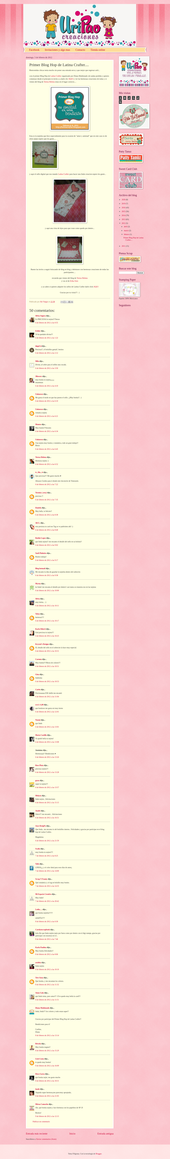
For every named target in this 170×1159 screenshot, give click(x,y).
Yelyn (37, 614)
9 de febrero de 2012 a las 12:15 (47, 1116)
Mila (37, 361)
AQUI (70, 79)
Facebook (34, 49)
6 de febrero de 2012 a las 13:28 (47, 772)
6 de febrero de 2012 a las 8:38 (46, 515)
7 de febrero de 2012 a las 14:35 (47, 886)
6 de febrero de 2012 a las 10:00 (47, 591)
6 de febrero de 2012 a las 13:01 (47, 727)
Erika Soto (74, 281)
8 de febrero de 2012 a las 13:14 (47, 1035)
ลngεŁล (38, 346)
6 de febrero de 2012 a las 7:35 (46, 500)
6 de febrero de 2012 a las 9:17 (46, 560)
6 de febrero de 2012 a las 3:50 (46, 368)
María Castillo (41, 735)
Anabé (37, 811)
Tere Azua (39, 978)
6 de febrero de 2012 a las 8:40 (46, 530)
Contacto (80, 49)
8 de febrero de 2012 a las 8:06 (46, 954)
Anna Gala (39, 993)
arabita (38, 963)
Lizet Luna (39, 1059)
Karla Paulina (40, 947)
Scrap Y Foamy (41, 879)
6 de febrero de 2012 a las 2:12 (46, 353)
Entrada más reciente (36, 1133)
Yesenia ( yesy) (41, 493)
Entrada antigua (105, 1133)
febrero (127, 234)
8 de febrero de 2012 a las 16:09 (47, 1066)
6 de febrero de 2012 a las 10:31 (47, 651)
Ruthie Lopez (40, 538)
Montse (38, 424)
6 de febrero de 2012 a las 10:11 (47, 606)
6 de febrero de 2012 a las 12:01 (47, 712)
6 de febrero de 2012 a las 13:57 (47, 787)
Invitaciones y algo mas (57, 49)
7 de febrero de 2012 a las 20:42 (47, 901)
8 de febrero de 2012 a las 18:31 (47, 1081)
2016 (124, 208)
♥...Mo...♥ (39, 472)
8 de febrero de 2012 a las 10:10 (47, 969)
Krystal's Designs (42, 644)
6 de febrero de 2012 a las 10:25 (47, 636)
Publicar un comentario (41, 1122)
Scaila (37, 849)
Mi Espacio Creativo (43, 894)
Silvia (37, 599)
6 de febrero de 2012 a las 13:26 (47, 757)
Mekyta (38, 796)
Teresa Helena (49, 82)
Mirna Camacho (41, 1104)
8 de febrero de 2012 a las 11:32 (47, 985)
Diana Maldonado (42, 1008)
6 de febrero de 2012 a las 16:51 (47, 818)
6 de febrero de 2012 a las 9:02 (46, 545)
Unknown (39, 394)
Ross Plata (39, 765)
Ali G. (37, 523)
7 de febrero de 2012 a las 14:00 (47, 871)
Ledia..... (38, 909)
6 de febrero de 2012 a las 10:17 (47, 621)
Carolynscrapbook (42, 930)
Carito (37, 690)
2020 (124, 200)
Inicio (72, 1133)
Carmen (38, 659)
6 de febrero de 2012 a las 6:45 (46, 449)
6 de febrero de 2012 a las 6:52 (46, 464)
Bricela (38, 1044)
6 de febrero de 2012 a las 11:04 (47, 697)
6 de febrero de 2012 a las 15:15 (47, 803)
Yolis (37, 864)
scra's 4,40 (39, 705)
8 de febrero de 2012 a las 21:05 (47, 1096)
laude (37, 1089)
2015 (124, 211)
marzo (126, 231)
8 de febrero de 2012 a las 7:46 (46, 939)
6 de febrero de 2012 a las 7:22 (46, 484)
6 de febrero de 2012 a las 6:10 (46, 401)
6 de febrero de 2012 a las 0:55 (46, 323)
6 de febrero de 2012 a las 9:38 (46, 575)
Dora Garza (40, 1074)
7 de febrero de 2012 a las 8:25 (46, 856)
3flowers (38, 376)
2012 (124, 223)
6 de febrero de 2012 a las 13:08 (47, 742)
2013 (124, 219)
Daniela (38, 508)
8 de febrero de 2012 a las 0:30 (46, 922)
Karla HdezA (40, 629)
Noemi (37, 720)
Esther (38, 331)
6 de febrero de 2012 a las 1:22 (46, 338)
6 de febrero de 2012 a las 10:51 (47, 666)
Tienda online (97, 49)
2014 (124, 215)
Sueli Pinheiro (40, 553)
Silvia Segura (40, 316)
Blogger (98, 1154)
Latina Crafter (55, 76)
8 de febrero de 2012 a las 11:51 (47, 1000)
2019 (124, 204)
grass (37, 781)
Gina (37, 674)
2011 (124, 246)
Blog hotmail (40, 568)
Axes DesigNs (40, 826)
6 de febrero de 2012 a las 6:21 (46, 416)
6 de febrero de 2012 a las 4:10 (46, 386)
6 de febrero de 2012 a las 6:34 (46, 431)
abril (126, 227)
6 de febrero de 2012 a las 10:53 (47, 681)
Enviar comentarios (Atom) (46, 1139)
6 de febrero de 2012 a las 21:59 (47, 841)
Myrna (38, 584)
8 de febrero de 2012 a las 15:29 (47, 1051)
